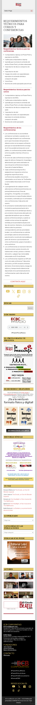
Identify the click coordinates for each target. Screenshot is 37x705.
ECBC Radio (7, 635)
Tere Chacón (7, 647)
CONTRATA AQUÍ (17, 281)
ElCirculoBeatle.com (10, 626)
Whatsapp (6, 655)
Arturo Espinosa (8, 648)
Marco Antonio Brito (9, 650)
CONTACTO (15, 700)
